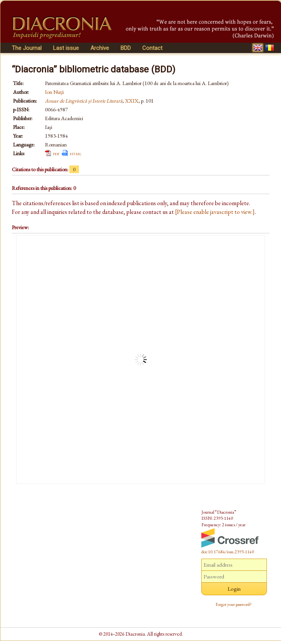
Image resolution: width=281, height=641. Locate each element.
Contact (152, 48)
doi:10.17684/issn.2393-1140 (227, 551)
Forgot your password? (234, 604)
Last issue (66, 48)
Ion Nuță (54, 91)
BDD (125, 48)
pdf (56, 153)
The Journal (27, 48)
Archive (99, 48)
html (76, 153)
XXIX (131, 100)
